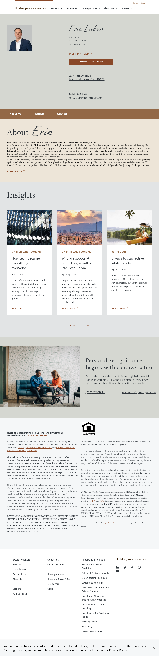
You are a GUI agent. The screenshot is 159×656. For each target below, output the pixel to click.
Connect (62, 114)
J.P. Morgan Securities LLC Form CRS (34, 448)
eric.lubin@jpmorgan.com (86, 97)
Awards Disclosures (92, 631)
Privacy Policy (118, 650)
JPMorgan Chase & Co (58, 579)
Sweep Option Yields (92, 583)
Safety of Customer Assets (95, 573)
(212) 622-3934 (95, 392)
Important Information (113, 523)
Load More (78, 325)
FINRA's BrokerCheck (37, 435)
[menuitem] (73, 8)
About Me (15, 114)
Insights (39, 114)
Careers (136, 3)
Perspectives (91, 8)
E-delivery (87, 626)
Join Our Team (20, 594)
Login (143, 3)
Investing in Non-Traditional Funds (96, 615)
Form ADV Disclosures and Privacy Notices (96, 589)
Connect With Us (55, 564)
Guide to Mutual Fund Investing (93, 606)
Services (56, 8)
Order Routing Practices (94, 578)
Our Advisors (19, 569)
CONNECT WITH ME (91, 61)
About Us (110, 8)
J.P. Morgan (53, 584)
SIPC (102, 501)
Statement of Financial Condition (93, 566)
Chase (50, 589)
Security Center (90, 621)
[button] (154, 648)
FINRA (92, 501)
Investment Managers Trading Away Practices (94, 598)
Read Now (19, 308)
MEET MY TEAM (79, 53)
